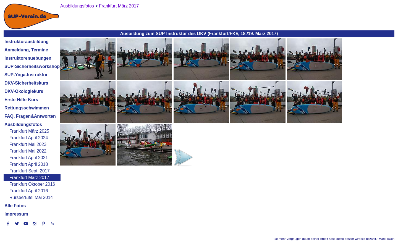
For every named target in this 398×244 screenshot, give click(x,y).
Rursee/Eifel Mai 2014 (31, 197)
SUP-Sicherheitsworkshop (32, 66)
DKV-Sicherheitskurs (26, 83)
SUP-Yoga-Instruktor (26, 74)
